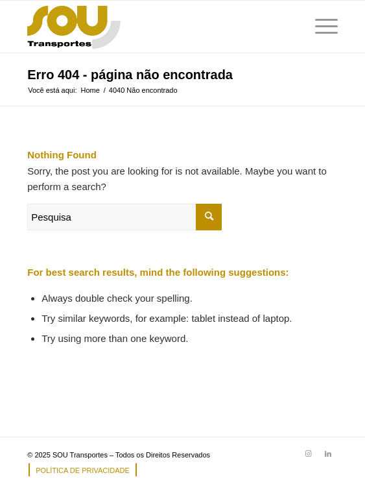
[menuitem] (79, 470)
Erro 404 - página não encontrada (130, 74)
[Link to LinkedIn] (328, 453)
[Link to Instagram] (308, 453)
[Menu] (320, 27)
